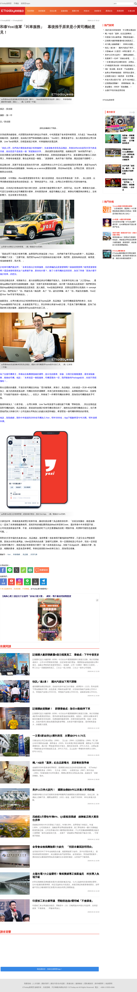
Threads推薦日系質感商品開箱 (122, 206)
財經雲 (12, 11)
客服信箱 (70, 983)
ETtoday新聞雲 (6, 1)
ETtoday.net (73, 987)
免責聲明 (108, 983)
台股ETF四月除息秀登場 (115, 90)
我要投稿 (27, 983)
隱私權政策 (88, 983)
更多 (132, 112)
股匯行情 (75, 11)
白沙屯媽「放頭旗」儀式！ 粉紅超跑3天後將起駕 (128, 169)
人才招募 (36, 983)
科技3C (86, 11)
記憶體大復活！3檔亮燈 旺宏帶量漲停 (121, 76)
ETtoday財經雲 (108, 100)
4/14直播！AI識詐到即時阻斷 (121, 219)
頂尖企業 (53, 11)
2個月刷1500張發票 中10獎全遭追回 (120, 30)
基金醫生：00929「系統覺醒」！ (118, 87)
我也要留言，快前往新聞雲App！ (49, 969)
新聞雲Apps (25, 1)
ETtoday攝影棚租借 (118, 251)
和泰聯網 (16, 554)
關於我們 (45, 983)
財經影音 (97, 11)
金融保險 (64, 11)
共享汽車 (33, 554)
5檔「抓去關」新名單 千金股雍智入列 (121, 69)
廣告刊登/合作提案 (58, 983)
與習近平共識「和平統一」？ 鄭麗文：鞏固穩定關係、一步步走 (128, 185)
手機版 (16, 1)
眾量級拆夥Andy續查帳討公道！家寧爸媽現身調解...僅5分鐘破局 (128, 154)
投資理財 (30, 11)
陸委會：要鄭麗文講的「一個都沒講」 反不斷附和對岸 (128, 139)
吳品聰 (25, 554)
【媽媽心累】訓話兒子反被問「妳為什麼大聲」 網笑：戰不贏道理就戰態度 (36, 596)
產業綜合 (109, 11)
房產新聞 (120, 11)
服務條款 (79, 983)
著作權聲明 (99, 983)
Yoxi (9, 554)
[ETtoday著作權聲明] (39, 589)
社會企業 (131, 11)
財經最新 (41, 11)
